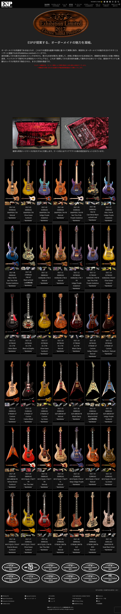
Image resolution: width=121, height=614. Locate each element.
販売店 (71, 5)
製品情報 (47, 5)
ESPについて (115, 5)
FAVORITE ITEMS (96, 1)
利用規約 (99, 603)
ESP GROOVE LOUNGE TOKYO (81, 596)
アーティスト (78, 5)
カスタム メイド (55, 5)
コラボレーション (89, 5)
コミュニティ (106, 5)
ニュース (64, 5)
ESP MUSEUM (77, 598)
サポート (98, 5)
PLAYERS (52, 596)
